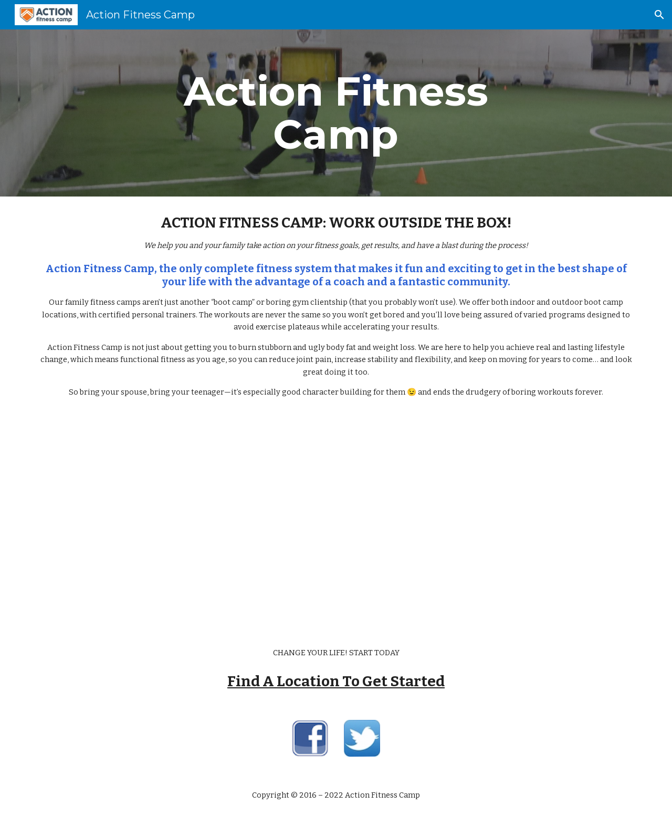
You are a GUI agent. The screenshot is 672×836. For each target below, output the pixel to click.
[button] (659, 14)
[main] (336, 113)
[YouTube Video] (336, 522)
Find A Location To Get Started (336, 681)
